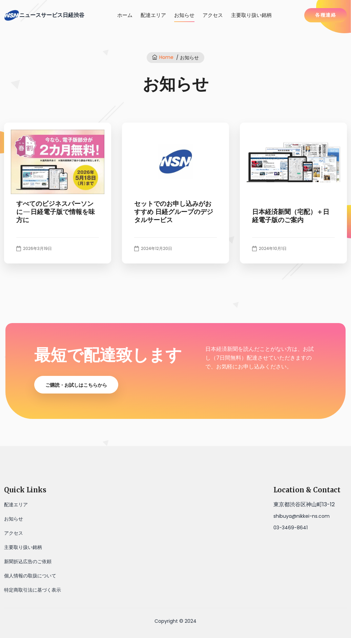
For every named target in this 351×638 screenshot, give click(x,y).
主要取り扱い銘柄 (251, 15)
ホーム (124, 15)
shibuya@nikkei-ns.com (301, 516)
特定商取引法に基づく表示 (32, 590)
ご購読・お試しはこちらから (76, 385)
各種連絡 (325, 15)
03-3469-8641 (290, 527)
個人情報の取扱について (30, 575)
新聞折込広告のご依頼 (27, 561)
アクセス (213, 15)
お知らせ (184, 15)
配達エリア (153, 15)
